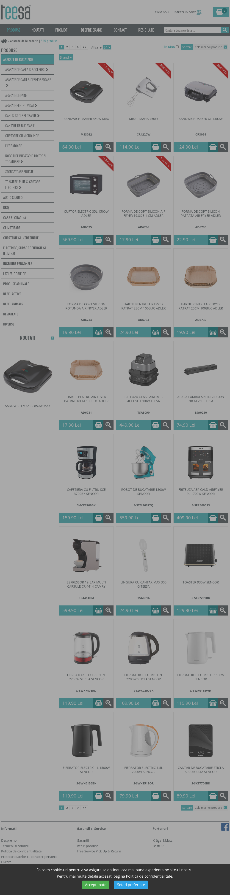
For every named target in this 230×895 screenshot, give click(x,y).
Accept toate (95, 884)
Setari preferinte (131, 884)
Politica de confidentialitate (149, 876)
